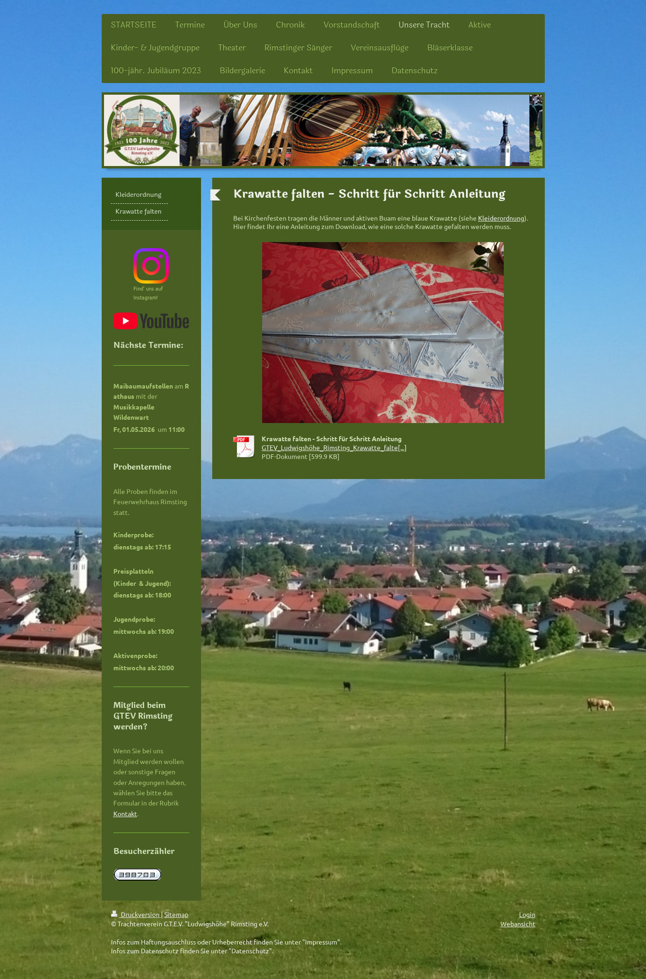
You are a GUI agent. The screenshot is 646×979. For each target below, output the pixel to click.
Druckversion (136, 914)
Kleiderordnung (501, 218)
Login (527, 914)
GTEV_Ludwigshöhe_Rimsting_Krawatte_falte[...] (334, 447)
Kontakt (125, 813)
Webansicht (517, 923)
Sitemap (176, 914)
